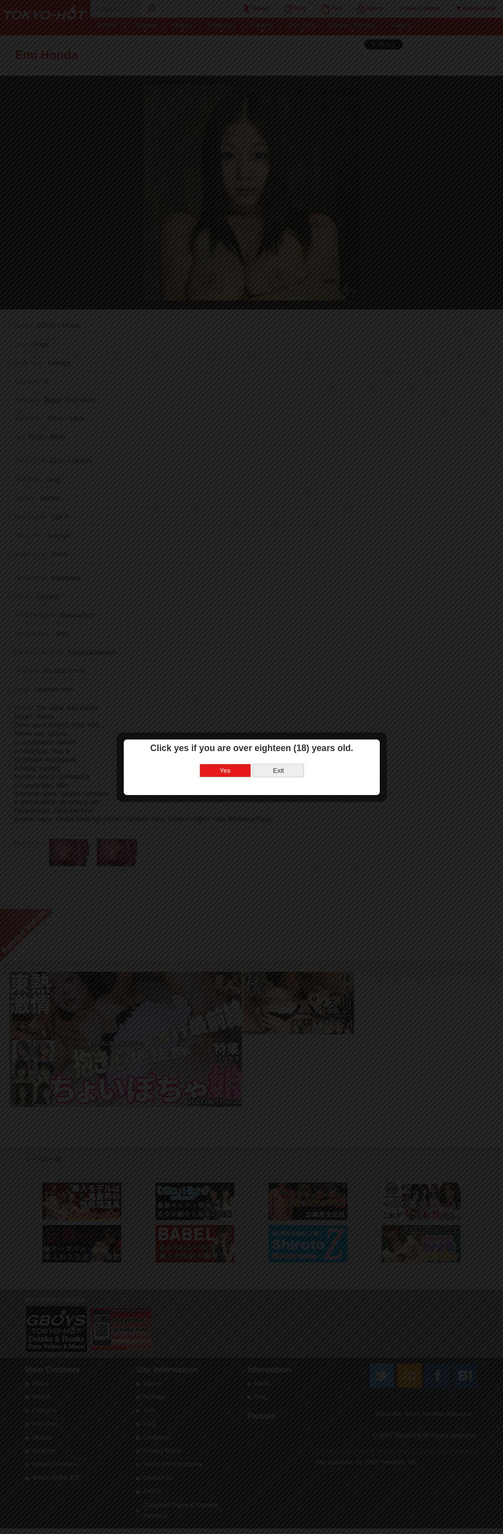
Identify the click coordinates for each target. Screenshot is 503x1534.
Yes (225, 769)
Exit (278, 769)
